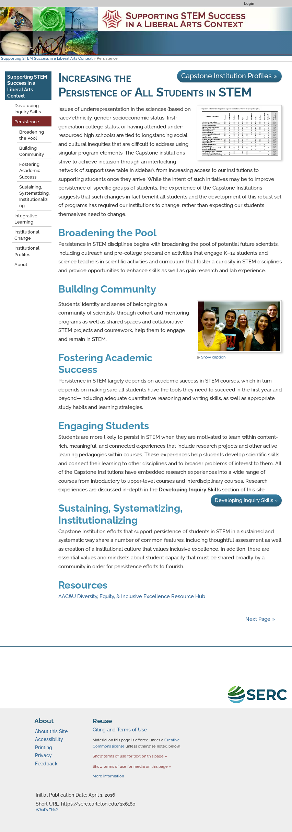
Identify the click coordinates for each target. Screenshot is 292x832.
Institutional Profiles (26, 251)
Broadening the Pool (107, 233)
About (20, 264)
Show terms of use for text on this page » (130, 756)
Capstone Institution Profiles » (229, 76)
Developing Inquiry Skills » (246, 500)
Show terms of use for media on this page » (132, 766)
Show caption (211, 357)
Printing (43, 747)
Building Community (107, 289)
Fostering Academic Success (29, 170)
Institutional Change (26, 235)
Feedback (46, 763)
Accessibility (49, 739)
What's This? (47, 810)
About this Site (51, 731)
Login (249, 3)
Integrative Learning (25, 219)
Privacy (43, 755)
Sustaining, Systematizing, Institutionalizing (120, 514)
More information (108, 776)
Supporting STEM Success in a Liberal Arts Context (47, 58)
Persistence (26, 121)
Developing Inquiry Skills (27, 108)
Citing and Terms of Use (120, 729)
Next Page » (259, 619)
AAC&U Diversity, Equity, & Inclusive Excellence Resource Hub (131, 596)
